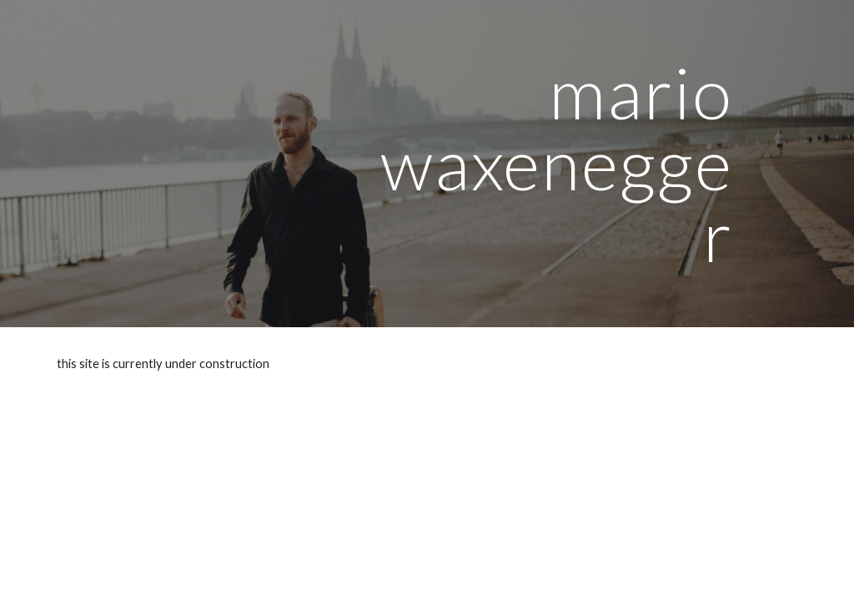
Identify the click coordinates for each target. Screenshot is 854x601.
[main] (556, 163)
